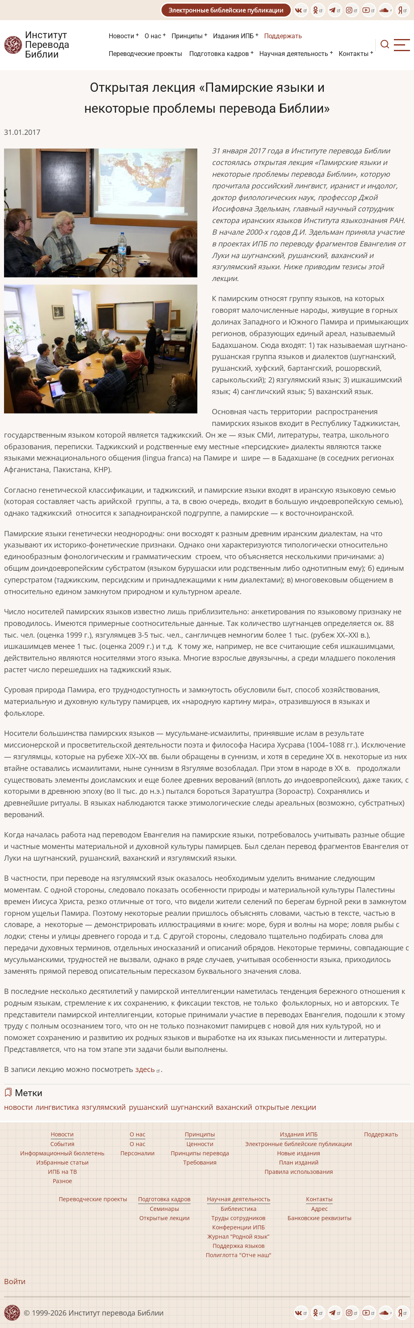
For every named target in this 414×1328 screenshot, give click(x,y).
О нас (153, 36)
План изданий (299, 1162)
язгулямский (104, 1107)
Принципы (187, 36)
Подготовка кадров (219, 54)
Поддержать (283, 36)
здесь (148, 1069)
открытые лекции (285, 1107)
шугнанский (192, 1107)
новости (18, 1107)
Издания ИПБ (233, 36)
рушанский (148, 1107)
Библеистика (239, 1208)
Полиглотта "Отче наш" (238, 1255)
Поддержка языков (239, 1246)
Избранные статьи (62, 1162)
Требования (200, 1162)
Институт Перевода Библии (47, 45)
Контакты (353, 54)
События (62, 1144)
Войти (14, 1281)
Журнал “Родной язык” (238, 1236)
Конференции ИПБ (238, 1227)
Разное (62, 1181)
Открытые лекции (164, 1218)
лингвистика (57, 1107)
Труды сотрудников (238, 1218)
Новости (121, 36)
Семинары (164, 1208)
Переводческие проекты (145, 54)
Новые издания (298, 1153)
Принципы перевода (200, 1153)
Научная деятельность (293, 54)
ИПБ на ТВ (62, 1171)
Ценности (199, 1144)
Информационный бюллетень (62, 1153)
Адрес (319, 1208)
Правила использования (299, 1171)
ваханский (234, 1107)
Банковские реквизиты (320, 1218)
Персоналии (137, 1153)
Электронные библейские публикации (226, 10)
